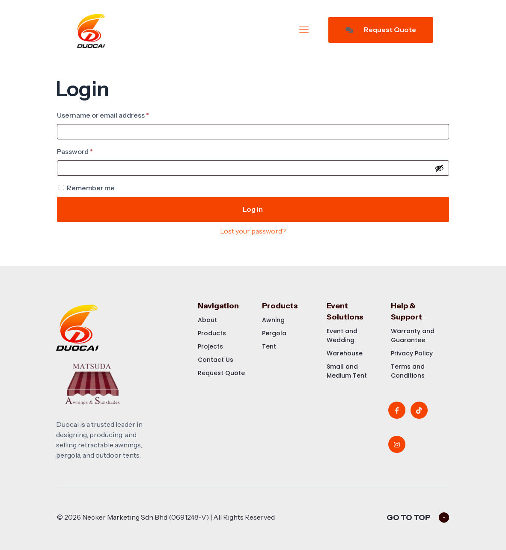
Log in (253, 209)
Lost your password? (253, 231)
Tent (269, 346)
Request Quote (380, 29)
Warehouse (345, 353)
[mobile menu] (304, 30)
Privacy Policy (412, 353)
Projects (210, 346)
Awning (273, 320)
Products (212, 333)
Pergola (274, 333)
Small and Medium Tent (347, 371)
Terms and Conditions (408, 371)
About (207, 320)
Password (89, 150)
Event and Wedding (342, 335)
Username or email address (118, 113)
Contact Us (215, 359)
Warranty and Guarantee (413, 335)
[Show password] (439, 168)
